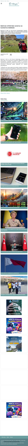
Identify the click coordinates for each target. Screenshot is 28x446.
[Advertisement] (14, 16)
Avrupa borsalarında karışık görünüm (10, 186)
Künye (8, 1)
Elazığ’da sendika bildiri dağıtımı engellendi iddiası (13, 294)
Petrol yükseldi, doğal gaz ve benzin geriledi (11, 120)
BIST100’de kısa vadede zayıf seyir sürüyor (11, 142)
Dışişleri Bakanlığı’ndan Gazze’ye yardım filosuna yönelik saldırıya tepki (12, 164)
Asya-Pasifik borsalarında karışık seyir (10, 207)
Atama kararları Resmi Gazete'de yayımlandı (12, 251)
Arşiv (5, 1)
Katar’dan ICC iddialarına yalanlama (10, 273)
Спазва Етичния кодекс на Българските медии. (12, 441)
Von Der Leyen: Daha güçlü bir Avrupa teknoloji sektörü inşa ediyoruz (14, 229)
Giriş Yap (2, 1)
